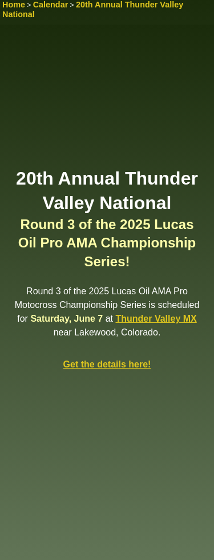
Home (13, 4)
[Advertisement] (107, 100)
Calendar (50, 4)
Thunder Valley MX (155, 318)
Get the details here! (107, 364)
